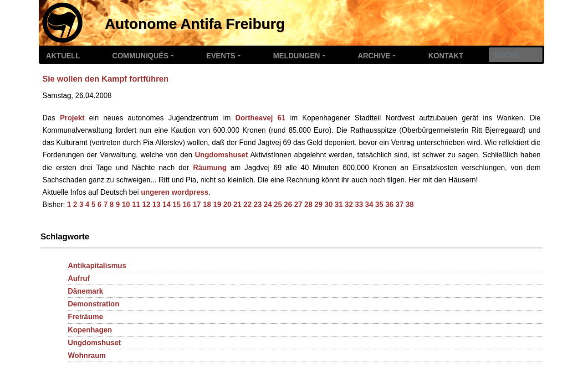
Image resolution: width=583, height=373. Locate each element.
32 (349, 204)
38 (409, 204)
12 (146, 204)
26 (288, 204)
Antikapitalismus (97, 265)
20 (227, 204)
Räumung (210, 167)
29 (318, 204)
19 (217, 204)
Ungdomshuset (221, 155)
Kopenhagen (90, 330)
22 (247, 204)
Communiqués (140, 56)
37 (399, 204)
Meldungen (296, 56)
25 (278, 204)
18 (207, 204)
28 (308, 204)
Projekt (72, 118)
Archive (374, 56)
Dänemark (85, 291)
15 (177, 204)
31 (339, 204)
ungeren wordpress (174, 192)
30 (328, 204)
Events (220, 56)
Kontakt (445, 56)
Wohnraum (87, 355)
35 (379, 204)
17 (197, 204)
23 (258, 204)
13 (156, 204)
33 (359, 204)
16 (187, 204)
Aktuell (63, 56)
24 (268, 204)
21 (237, 204)
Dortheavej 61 (260, 118)
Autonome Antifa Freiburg (195, 24)
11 (136, 204)
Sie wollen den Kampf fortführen (105, 78)
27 (298, 204)
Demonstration (93, 304)
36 (389, 204)
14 (166, 204)
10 (126, 204)
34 (369, 204)
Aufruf (79, 278)
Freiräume (85, 317)
